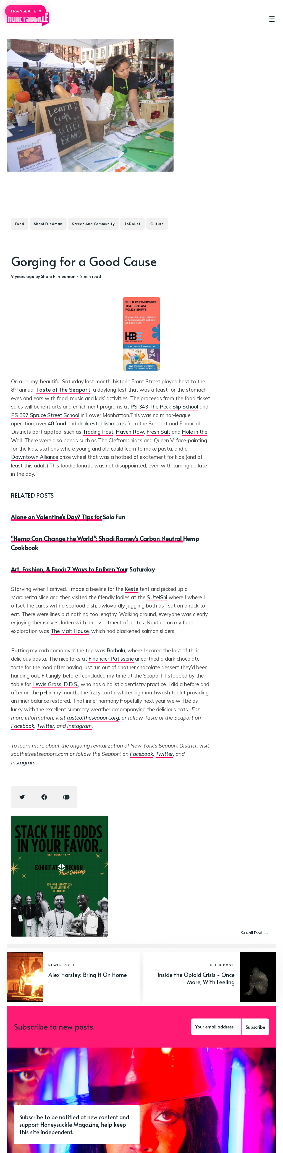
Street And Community (93, 223)
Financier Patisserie (111, 658)
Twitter (45, 726)
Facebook (22, 726)
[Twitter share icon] (22, 797)
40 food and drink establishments (87, 423)
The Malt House (70, 631)
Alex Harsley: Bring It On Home (87, 975)
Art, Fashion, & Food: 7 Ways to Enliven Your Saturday (83, 569)
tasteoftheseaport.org (93, 717)
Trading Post (98, 431)
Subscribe (255, 1027)
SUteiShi (157, 597)
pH (43, 692)
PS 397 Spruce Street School (45, 415)
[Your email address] (216, 1026)
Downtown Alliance (34, 457)
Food (19, 223)
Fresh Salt (158, 431)
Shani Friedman (48, 223)
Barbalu (116, 650)
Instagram (79, 726)
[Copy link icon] (66, 797)
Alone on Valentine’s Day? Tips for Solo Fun (68, 517)
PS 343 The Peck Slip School (164, 406)
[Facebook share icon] (44, 797)
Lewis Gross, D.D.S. (55, 684)
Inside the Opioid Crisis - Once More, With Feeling (196, 978)
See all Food (254, 932)
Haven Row (130, 431)
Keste (131, 589)
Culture (157, 223)
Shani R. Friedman (58, 276)
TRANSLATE (25, 11)
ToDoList (132, 223)
